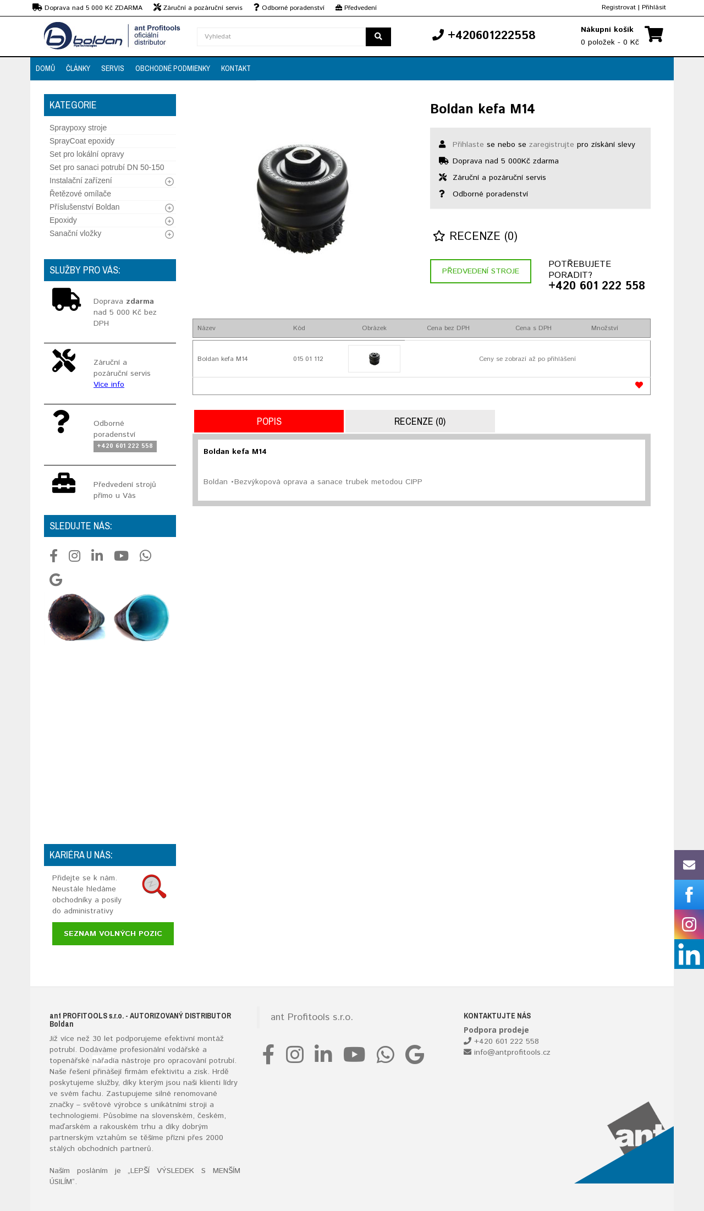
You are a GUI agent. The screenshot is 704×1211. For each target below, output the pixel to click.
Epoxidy (63, 220)
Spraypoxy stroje (78, 127)
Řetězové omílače (80, 193)
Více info (109, 384)
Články (78, 68)
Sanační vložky (75, 233)
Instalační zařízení (81, 180)
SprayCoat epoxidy (82, 140)
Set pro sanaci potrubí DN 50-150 (107, 167)
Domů (45, 68)
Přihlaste (468, 144)
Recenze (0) (475, 237)
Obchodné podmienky (172, 68)
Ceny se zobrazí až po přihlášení (527, 359)
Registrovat (619, 7)
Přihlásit (654, 7)
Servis (112, 68)
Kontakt (236, 68)
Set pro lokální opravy (87, 154)
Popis (269, 421)
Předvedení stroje (480, 271)
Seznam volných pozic (113, 933)
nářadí (103, 1060)
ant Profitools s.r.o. (312, 1017)
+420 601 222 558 (596, 286)
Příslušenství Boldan (85, 206)
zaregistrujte (551, 144)
